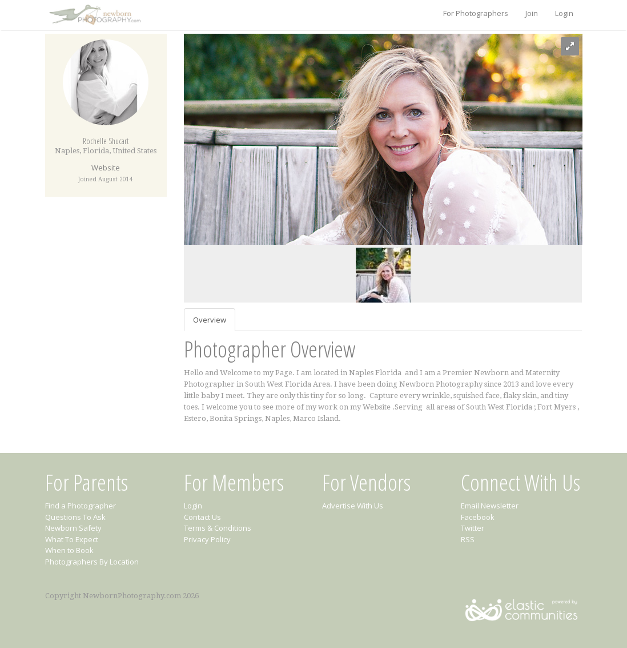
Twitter (472, 528)
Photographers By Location (92, 561)
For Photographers (475, 13)
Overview (209, 320)
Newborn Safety (73, 528)
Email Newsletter (490, 505)
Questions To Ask (75, 517)
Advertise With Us (352, 505)
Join (531, 13)
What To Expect (71, 539)
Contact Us (202, 517)
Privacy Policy (207, 539)
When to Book (69, 550)
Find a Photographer (80, 505)
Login (564, 13)
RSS (468, 539)
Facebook (478, 517)
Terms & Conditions (217, 528)
